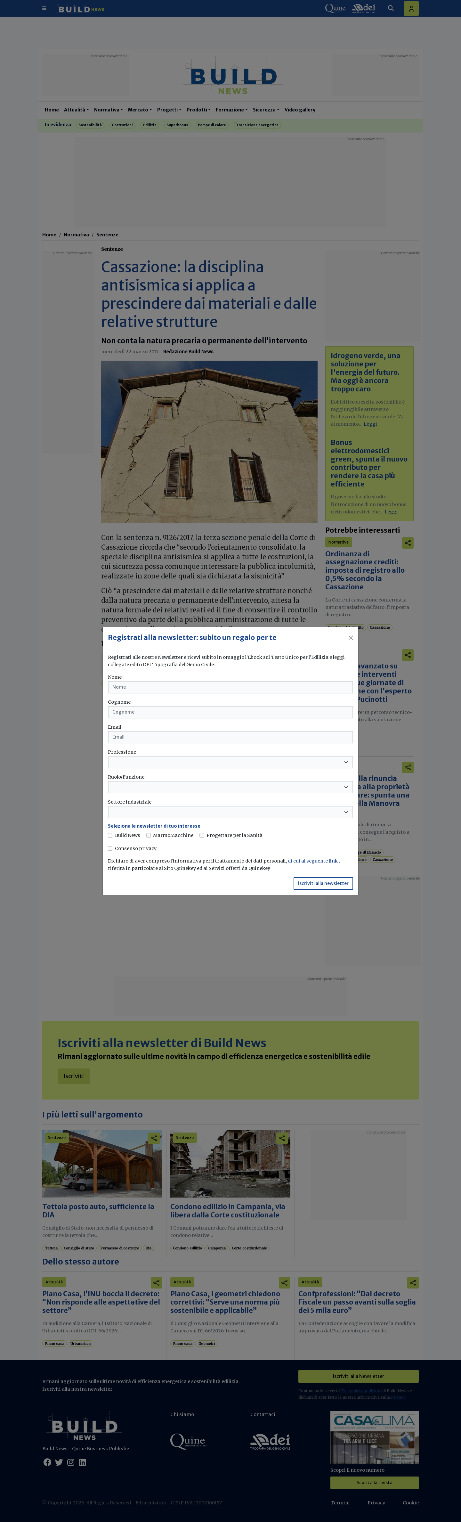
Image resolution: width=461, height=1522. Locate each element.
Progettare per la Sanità (234, 835)
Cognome (119, 702)
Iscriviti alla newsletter (323, 883)
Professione (122, 752)
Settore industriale (129, 802)
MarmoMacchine (173, 835)
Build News (127, 835)
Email (114, 727)
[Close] (351, 637)
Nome (115, 677)
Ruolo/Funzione (126, 777)
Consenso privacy (136, 848)
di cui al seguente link (313, 861)
